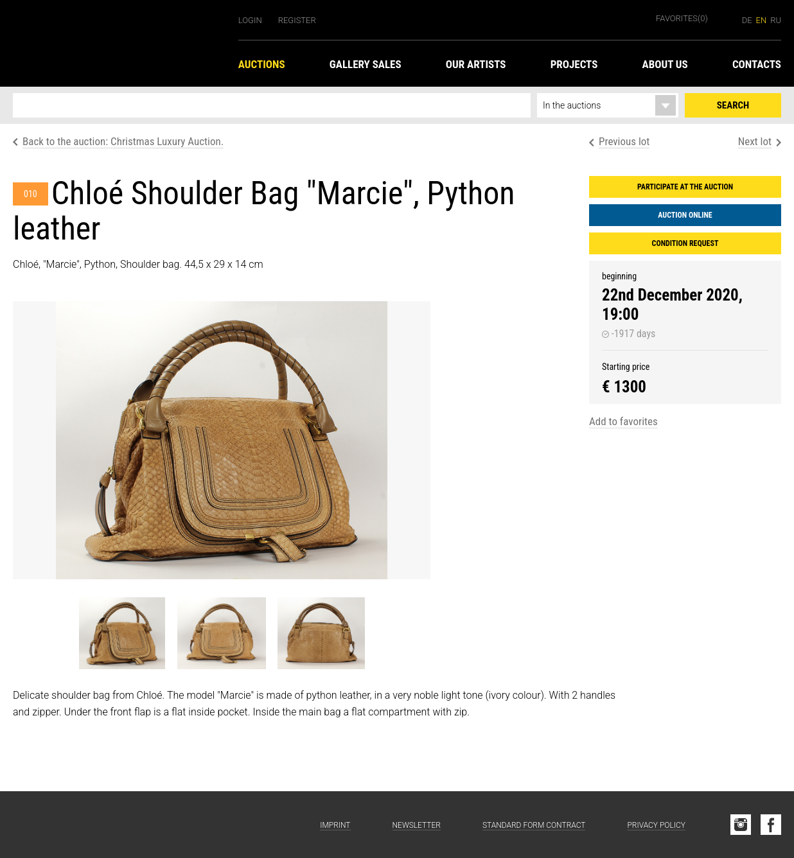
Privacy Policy (656, 825)
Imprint (335, 825)
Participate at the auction (685, 186)
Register (297, 20)
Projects (574, 64)
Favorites (682, 18)
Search (733, 105)
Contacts (756, 64)
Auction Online (685, 215)
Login (250, 20)
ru (775, 20)
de (747, 20)
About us (665, 64)
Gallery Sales (365, 64)
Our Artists (476, 64)
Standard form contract (534, 825)
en (761, 20)
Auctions (261, 64)
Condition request (685, 243)
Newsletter (417, 825)
